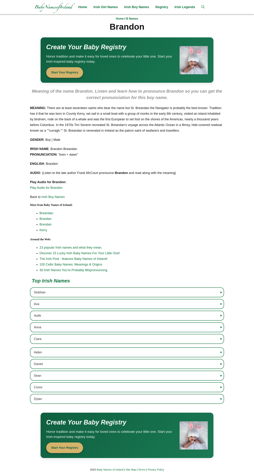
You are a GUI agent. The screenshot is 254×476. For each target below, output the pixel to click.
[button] (203, 7)
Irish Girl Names (105, 7)
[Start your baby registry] (127, 60)
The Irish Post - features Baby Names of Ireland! (73, 259)
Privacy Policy (156, 469)
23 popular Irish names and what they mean (70, 247)
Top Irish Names (51, 281)
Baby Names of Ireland (110, 469)
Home (82, 7)
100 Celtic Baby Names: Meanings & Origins (71, 264)
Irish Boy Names (136, 7)
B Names (132, 18)
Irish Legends (184, 7)
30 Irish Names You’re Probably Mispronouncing (73, 270)
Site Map (131, 469)
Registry (161, 7)
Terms (142, 469)
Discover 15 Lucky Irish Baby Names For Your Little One (79, 253)
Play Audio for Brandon (46, 187)
